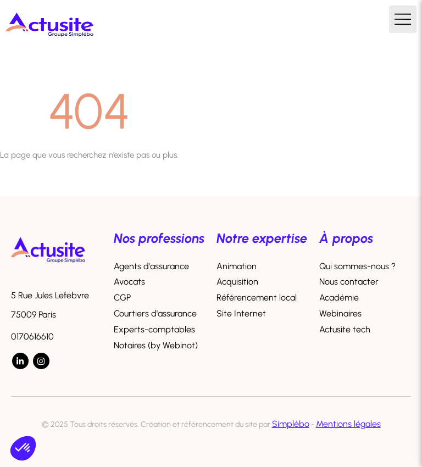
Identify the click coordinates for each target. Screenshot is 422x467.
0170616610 (32, 336)
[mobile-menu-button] (403, 19)
